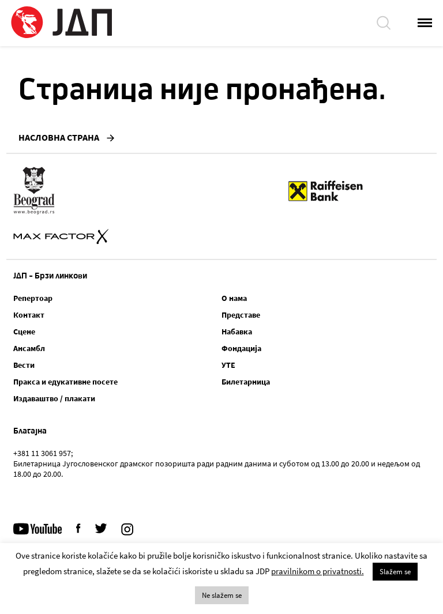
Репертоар (32, 298)
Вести (24, 365)
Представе (241, 315)
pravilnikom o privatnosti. (317, 571)
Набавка (237, 331)
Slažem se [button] (395, 572)
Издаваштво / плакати (54, 398)
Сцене (24, 331)
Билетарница (246, 381)
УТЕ (228, 365)
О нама (234, 298)
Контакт (28, 315)
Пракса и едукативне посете (65, 381)
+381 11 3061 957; (43, 453)
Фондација (241, 348)
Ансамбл (29, 348)
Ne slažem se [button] (222, 595)
